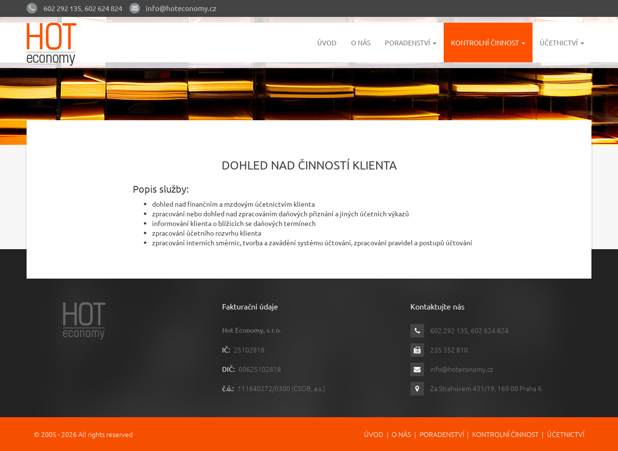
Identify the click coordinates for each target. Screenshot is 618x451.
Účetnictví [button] (562, 42)
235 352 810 (449, 349)
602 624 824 (103, 8)
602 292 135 (62, 8)
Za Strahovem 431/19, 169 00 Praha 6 (486, 388)
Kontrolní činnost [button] (488, 42)
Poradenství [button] (410, 42)
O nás (360, 42)
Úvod (327, 42)
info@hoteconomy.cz (181, 8)
